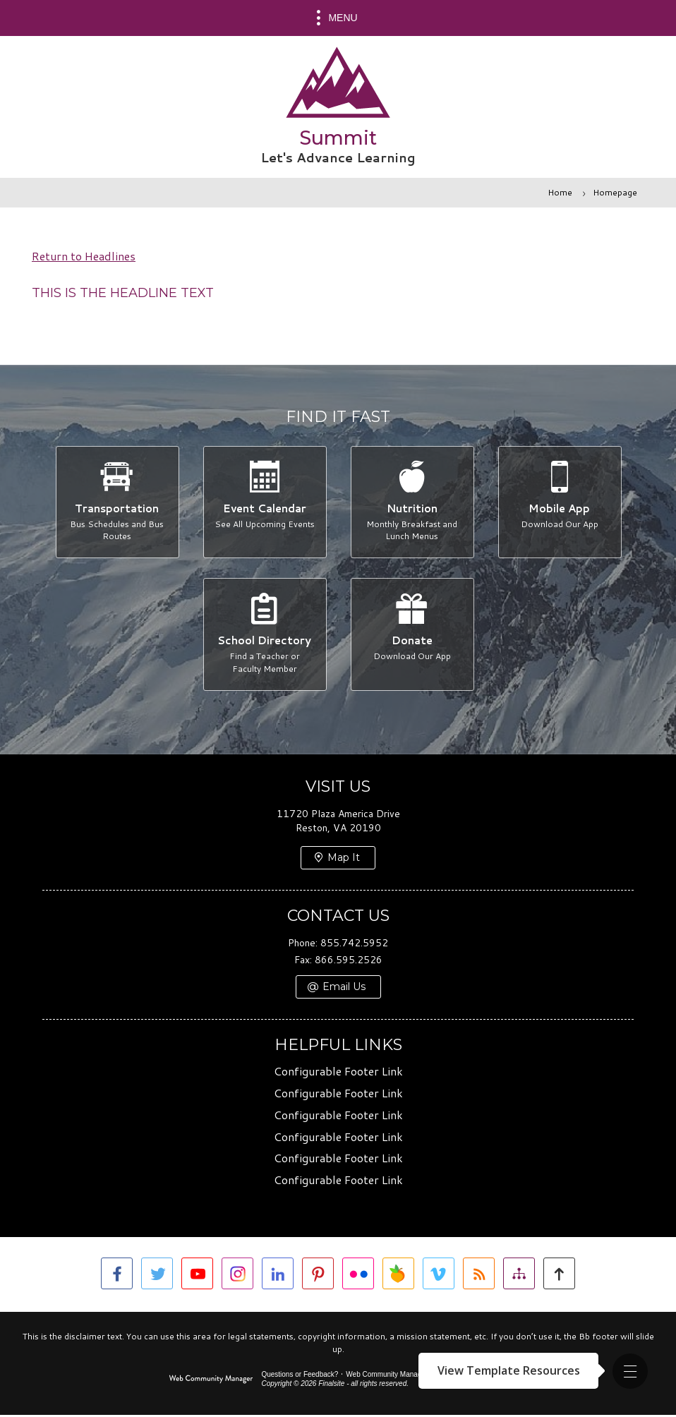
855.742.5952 (354, 946)
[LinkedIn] (278, 1276)
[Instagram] (237, 1276)
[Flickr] (358, 1276)
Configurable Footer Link (338, 1074)
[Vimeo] (438, 1276)
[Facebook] (117, 1276)
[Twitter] (157, 1276)
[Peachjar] (398, 1276)
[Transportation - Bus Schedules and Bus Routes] (117, 502)
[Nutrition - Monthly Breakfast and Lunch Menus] (412, 502)
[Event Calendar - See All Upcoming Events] (264, 502)
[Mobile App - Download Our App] (559, 502)
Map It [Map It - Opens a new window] (343, 860)
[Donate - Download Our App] (412, 635)
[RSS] (479, 1276)
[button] (630, 1371)
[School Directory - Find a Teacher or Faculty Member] (264, 635)
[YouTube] (197, 1276)
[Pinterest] (318, 1276)
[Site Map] (519, 1276)
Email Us (344, 989)
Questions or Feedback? (299, 1376)
